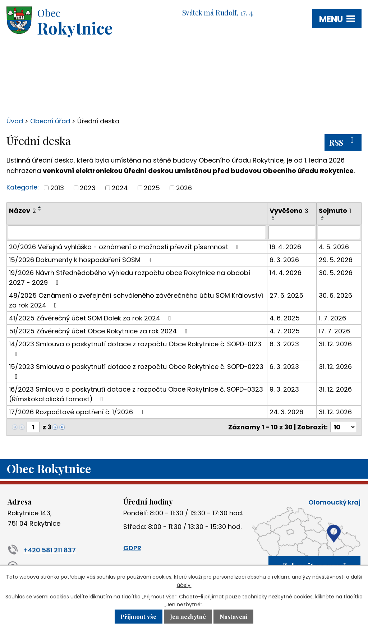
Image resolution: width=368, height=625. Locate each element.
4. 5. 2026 (334, 246)
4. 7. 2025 (285, 331)
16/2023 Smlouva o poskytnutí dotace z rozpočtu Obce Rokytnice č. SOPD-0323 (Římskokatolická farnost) (136, 394)
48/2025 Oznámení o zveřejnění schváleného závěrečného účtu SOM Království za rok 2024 (136, 300)
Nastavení (234, 617)
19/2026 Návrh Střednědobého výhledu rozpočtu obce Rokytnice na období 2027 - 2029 (129, 277)
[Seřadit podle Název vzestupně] (40, 207)
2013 (57, 187)
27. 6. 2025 (286, 295)
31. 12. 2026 (335, 343)
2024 (120, 187)
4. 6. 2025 (285, 318)
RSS (343, 142)
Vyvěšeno (289, 210)
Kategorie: (22, 187)
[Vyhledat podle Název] (137, 232)
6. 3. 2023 (284, 343)
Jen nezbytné (188, 617)
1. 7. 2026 (332, 318)
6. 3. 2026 (284, 259)
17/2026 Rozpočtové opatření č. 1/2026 (77, 411)
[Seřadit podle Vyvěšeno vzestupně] (273, 216)
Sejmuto (335, 210)
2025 (152, 187)
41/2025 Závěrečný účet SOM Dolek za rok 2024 (91, 318)
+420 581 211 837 (42, 550)
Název (22, 210)
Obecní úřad (50, 121)
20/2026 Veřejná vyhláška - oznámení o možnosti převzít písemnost (125, 246)
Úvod (14, 121)
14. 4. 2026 (286, 272)
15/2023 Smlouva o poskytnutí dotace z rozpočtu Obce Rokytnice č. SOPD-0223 (136, 371)
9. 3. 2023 (284, 389)
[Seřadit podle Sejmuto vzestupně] (323, 216)
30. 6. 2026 (335, 295)
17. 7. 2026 (334, 331)
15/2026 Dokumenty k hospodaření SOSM (81, 259)
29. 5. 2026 (336, 259)
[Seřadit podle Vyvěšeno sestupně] (273, 219)
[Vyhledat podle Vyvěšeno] (291, 232)
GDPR (132, 547)
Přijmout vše (138, 617)
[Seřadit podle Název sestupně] (40, 210)
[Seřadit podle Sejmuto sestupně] (323, 219)
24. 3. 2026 (286, 411)
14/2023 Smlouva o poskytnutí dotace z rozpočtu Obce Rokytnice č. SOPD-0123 (135, 348)
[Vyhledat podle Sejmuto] (339, 232)
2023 (88, 187)
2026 (184, 187)
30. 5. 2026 (336, 272)
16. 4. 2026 (285, 246)
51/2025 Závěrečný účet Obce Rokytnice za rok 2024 (99, 331)
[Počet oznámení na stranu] (343, 427)
